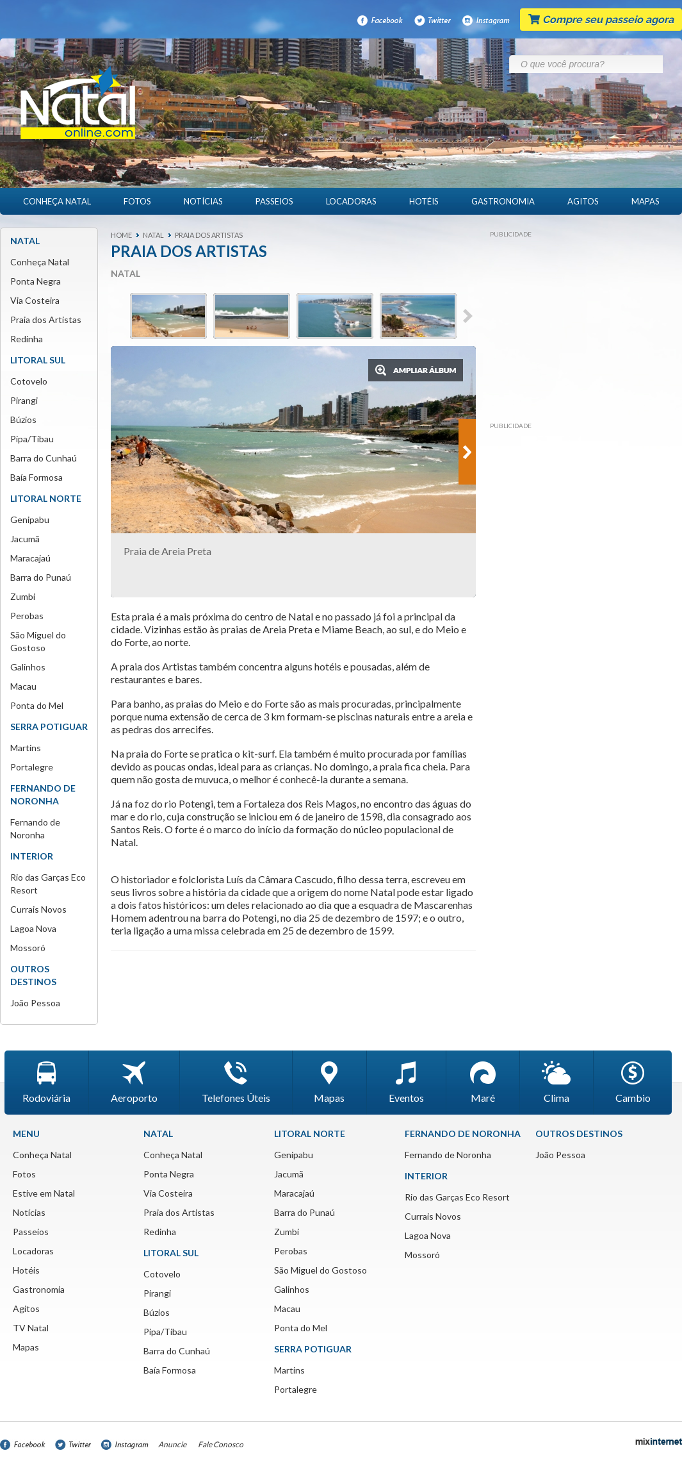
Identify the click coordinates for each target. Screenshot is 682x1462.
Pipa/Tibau (32, 438)
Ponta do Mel (36, 705)
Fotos (137, 201)
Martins (25, 747)
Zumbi (22, 596)
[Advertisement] (579, 324)
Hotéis (424, 201)
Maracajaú (30, 557)
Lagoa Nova (33, 928)
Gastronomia (503, 201)
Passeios (274, 201)
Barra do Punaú (40, 577)
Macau (23, 686)
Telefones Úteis (236, 1082)
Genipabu (29, 519)
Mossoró (27, 947)
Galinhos (27, 666)
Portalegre (31, 766)
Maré (483, 1082)
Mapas (645, 201)
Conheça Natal (57, 201)
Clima (556, 1082)
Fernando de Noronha (448, 1154)
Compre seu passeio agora (601, 19)
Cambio (633, 1082)
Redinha (26, 338)
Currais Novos (38, 909)
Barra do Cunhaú (43, 458)
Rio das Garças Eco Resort (457, 1197)
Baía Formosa (36, 477)
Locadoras (351, 201)
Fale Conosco (220, 1444)
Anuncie (172, 1444)
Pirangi (24, 400)
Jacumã (25, 538)
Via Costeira (35, 300)
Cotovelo (28, 381)
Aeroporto (134, 1082)
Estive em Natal (44, 1193)
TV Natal (31, 1327)
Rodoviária (46, 1082)
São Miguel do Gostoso (320, 1270)
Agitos (583, 201)
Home (121, 235)
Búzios (23, 419)
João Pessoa (35, 1002)
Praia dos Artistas (45, 319)
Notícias (203, 201)
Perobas (27, 615)
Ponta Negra (35, 281)
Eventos (406, 1082)
